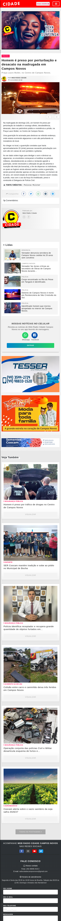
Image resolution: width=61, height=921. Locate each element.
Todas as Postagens (30, 832)
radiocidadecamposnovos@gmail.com (33, 871)
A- (49, 117)
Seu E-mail (8, 897)
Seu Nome (7, 888)
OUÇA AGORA (43, 4)
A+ (57, 117)
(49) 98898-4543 (32, 869)
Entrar (30, 345)
